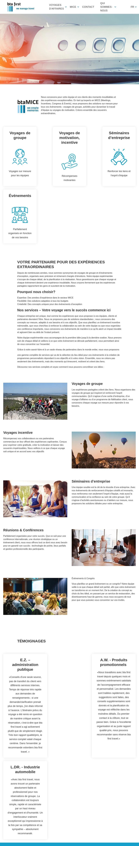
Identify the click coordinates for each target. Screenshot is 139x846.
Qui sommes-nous (106, 7)
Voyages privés (10, 800)
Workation (8, 820)
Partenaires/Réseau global (12, 807)
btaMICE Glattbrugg (31, 789)
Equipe (72, 792)
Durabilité (73, 802)
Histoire (72, 813)
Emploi (72, 797)
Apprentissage (76, 808)
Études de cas (10, 814)
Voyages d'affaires (56, 7)
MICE (73, 7)
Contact (88, 7)
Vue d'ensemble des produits (11, 793)
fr (132, 7)
